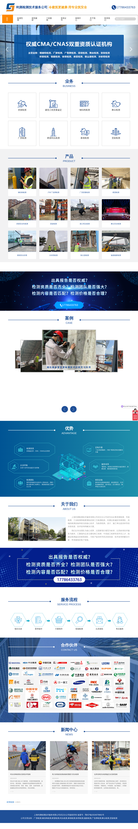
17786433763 (125, 7)
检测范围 (20, 19)
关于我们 (92, 19)
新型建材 (34, 19)
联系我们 (107, 19)
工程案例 (49, 19)
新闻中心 (78, 19)
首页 (7, 19)
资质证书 (63, 19)
